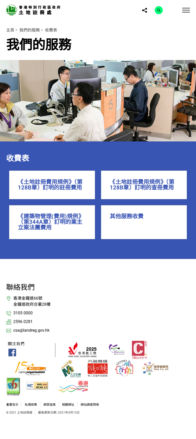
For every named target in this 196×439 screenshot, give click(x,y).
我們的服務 (29, 30)
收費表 (51, 30)
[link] (34, 9)
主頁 (10, 30)
